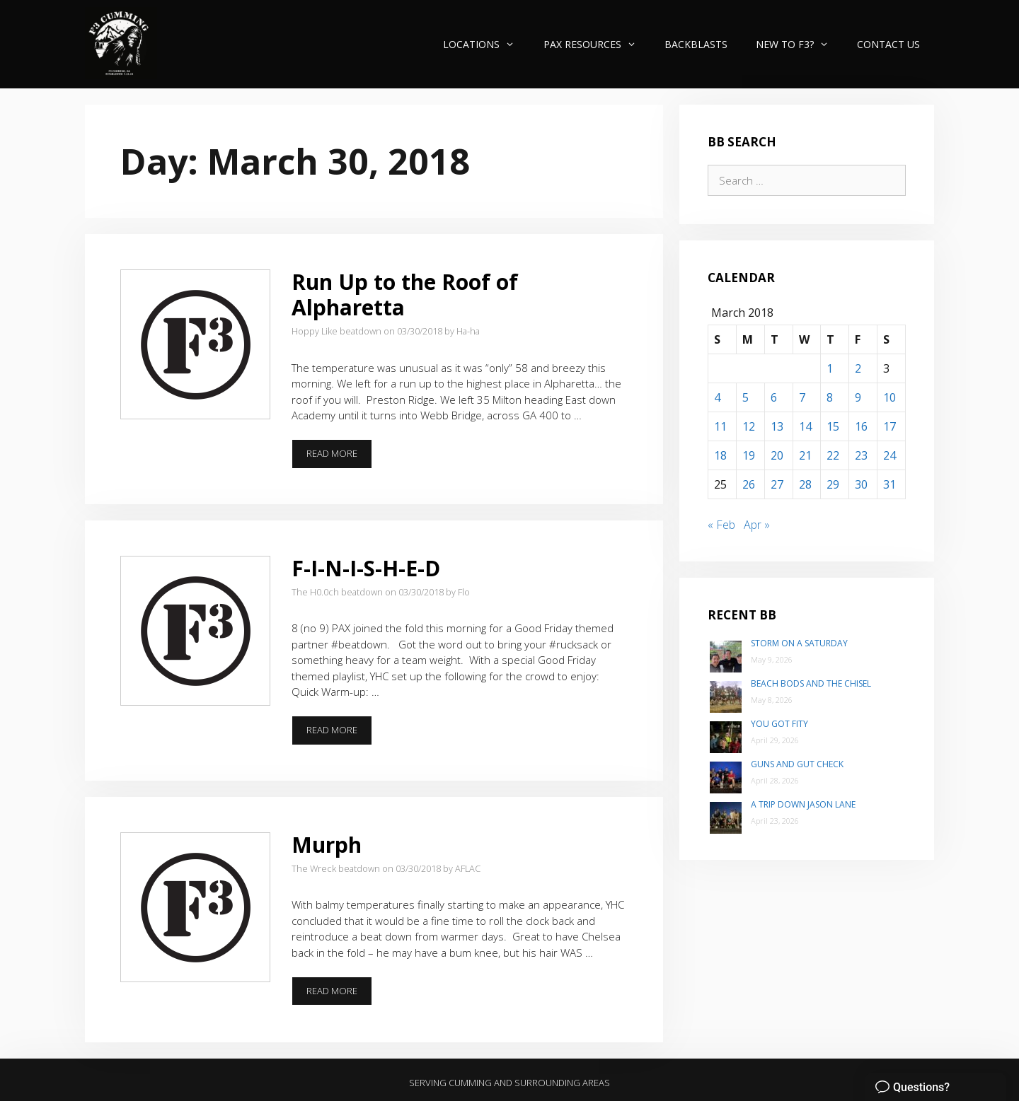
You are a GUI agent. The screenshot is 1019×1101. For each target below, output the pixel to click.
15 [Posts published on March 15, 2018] (833, 426)
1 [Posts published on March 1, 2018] (830, 368)
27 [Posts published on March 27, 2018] (777, 484)
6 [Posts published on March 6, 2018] (774, 397)
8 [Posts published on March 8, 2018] (830, 397)
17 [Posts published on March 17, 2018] (889, 426)
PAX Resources (596, 44)
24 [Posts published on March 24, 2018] (889, 455)
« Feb (721, 524)
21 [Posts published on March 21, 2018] (805, 455)
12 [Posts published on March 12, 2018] (748, 426)
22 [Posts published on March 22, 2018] (833, 455)
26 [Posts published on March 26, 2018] (748, 484)
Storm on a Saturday (799, 643)
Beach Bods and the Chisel (811, 683)
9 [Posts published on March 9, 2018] (858, 397)
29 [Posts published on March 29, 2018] (833, 484)
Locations (486, 44)
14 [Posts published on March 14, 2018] (805, 426)
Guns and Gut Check (797, 764)
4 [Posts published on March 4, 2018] (717, 397)
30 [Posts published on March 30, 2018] (861, 484)
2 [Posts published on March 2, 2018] (858, 368)
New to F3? (799, 44)
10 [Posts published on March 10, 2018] (889, 397)
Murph (327, 844)
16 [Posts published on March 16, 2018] (861, 426)
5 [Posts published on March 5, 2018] (745, 397)
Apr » (757, 524)
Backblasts (695, 44)
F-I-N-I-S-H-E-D (366, 568)
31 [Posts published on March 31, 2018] (889, 484)
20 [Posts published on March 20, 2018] (777, 455)
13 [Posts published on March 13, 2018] (777, 426)
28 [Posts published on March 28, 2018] (805, 484)
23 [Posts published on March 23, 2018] (861, 455)
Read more (339, 457)
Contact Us (888, 44)
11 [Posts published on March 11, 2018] (720, 426)
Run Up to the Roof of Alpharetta (405, 294)
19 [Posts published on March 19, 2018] (748, 455)
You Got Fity (779, 724)
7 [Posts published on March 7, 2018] (802, 397)
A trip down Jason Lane (803, 804)
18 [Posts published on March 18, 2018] (720, 455)
